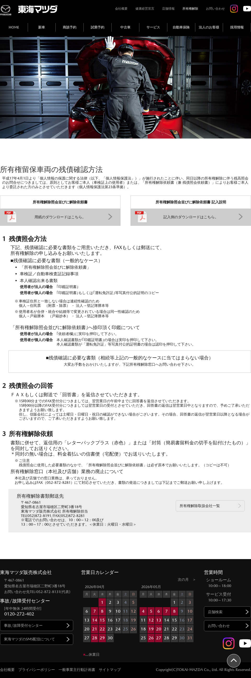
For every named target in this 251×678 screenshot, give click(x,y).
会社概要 (121, 8)
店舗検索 (215, 612)
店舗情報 (168, 8)
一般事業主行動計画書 (77, 670)
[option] (110, 613)
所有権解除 (190, 8)
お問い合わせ (215, 8)
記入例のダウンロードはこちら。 (190, 217)
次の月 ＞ (187, 579)
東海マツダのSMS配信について (29, 639)
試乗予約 (97, 27)
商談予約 (69, 27)
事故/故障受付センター (23, 625)
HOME (14, 27)
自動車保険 (181, 27)
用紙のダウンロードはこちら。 (60, 217)
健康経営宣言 (144, 8)
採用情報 (237, 27)
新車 (41, 27)
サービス (153, 27)
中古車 (125, 27)
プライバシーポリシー (36, 670)
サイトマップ (110, 670)
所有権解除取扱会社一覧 (200, 506)
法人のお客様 (209, 27)
